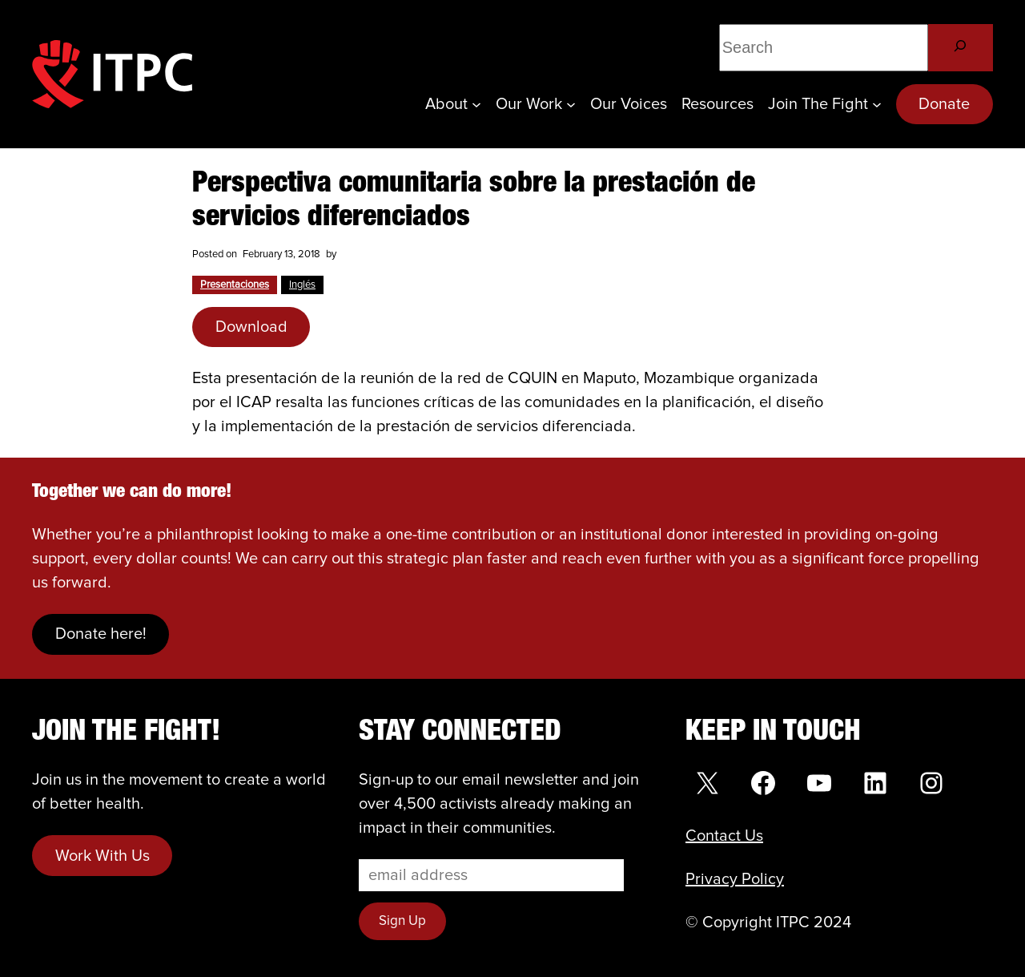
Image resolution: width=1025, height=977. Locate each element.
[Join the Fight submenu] (877, 104)
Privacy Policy (734, 879)
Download (251, 327)
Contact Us (724, 836)
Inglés (302, 285)
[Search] (960, 47)
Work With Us (102, 856)
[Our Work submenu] (571, 104)
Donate (944, 104)
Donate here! (101, 634)
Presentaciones (234, 285)
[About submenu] (476, 104)
